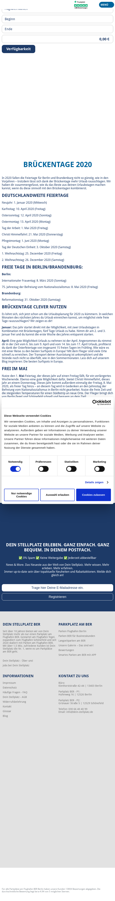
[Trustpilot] (81, 4)
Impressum (9, 682)
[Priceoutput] (57, 39)
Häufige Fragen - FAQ (15, 692)
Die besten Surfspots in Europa (43, 361)
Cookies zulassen (93, 494)
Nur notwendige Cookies (21, 495)
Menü (105, 5)
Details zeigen (94, 482)
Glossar (7, 711)
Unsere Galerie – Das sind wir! (76, 645)
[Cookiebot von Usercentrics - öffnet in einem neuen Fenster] (95, 402)
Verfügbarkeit (18, 49)
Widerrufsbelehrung (14, 701)
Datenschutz (10, 687)
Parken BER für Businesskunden (76, 635)
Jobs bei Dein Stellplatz (16, 665)
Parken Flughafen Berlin (72, 631)
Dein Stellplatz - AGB (15, 697)
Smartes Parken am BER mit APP (77, 654)
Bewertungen (66, 650)
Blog (5, 715)
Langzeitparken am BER (71, 640)
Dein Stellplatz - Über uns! (18, 660)
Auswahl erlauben (57, 494)
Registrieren (57, 597)
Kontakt (7, 706)
